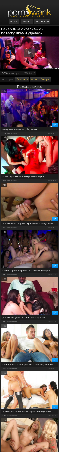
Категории (42, 21)
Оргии (34, 79)
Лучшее (26, 21)
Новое (14, 21)
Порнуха (45, 79)
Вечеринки (22, 79)
